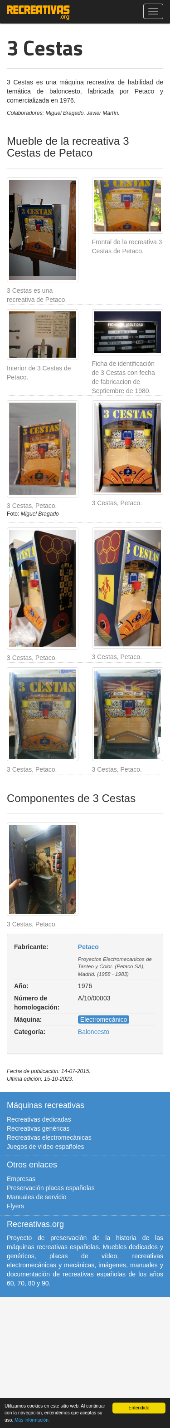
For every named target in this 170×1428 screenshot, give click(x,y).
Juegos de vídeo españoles (45, 1146)
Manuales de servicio (37, 1197)
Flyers (15, 1206)
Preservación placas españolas (51, 1188)
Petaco (88, 946)
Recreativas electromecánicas (49, 1137)
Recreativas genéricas (38, 1128)
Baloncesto (93, 1031)
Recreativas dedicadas (39, 1119)
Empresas (21, 1178)
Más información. (32, 1420)
